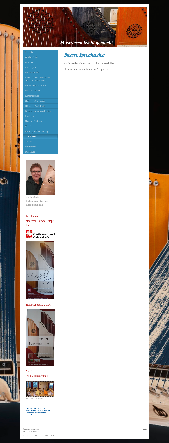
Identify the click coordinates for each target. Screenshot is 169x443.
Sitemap (36, 429)
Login (145, 429)
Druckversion (28, 429)
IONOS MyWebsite (44, 435)
